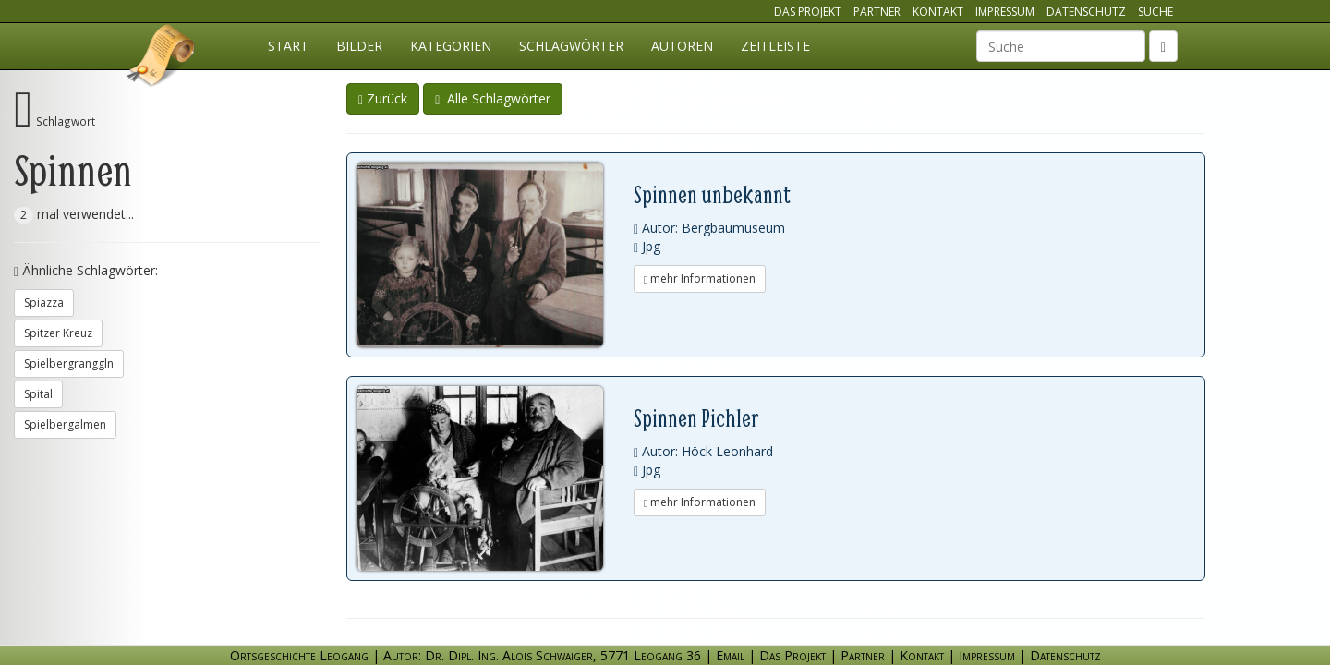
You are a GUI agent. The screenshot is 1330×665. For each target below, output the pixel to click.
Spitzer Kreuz (58, 333)
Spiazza (44, 302)
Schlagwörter (571, 45)
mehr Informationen (700, 278)
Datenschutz (1086, 11)
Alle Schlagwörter (492, 98)
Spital (38, 394)
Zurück (382, 98)
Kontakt (938, 11)
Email (730, 655)
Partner (877, 11)
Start (288, 45)
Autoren (682, 45)
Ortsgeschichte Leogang (162, 58)
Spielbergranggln (69, 363)
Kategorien (450, 45)
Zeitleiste (775, 45)
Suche (1155, 11)
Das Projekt (807, 11)
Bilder (359, 45)
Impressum (1004, 11)
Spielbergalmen (65, 424)
